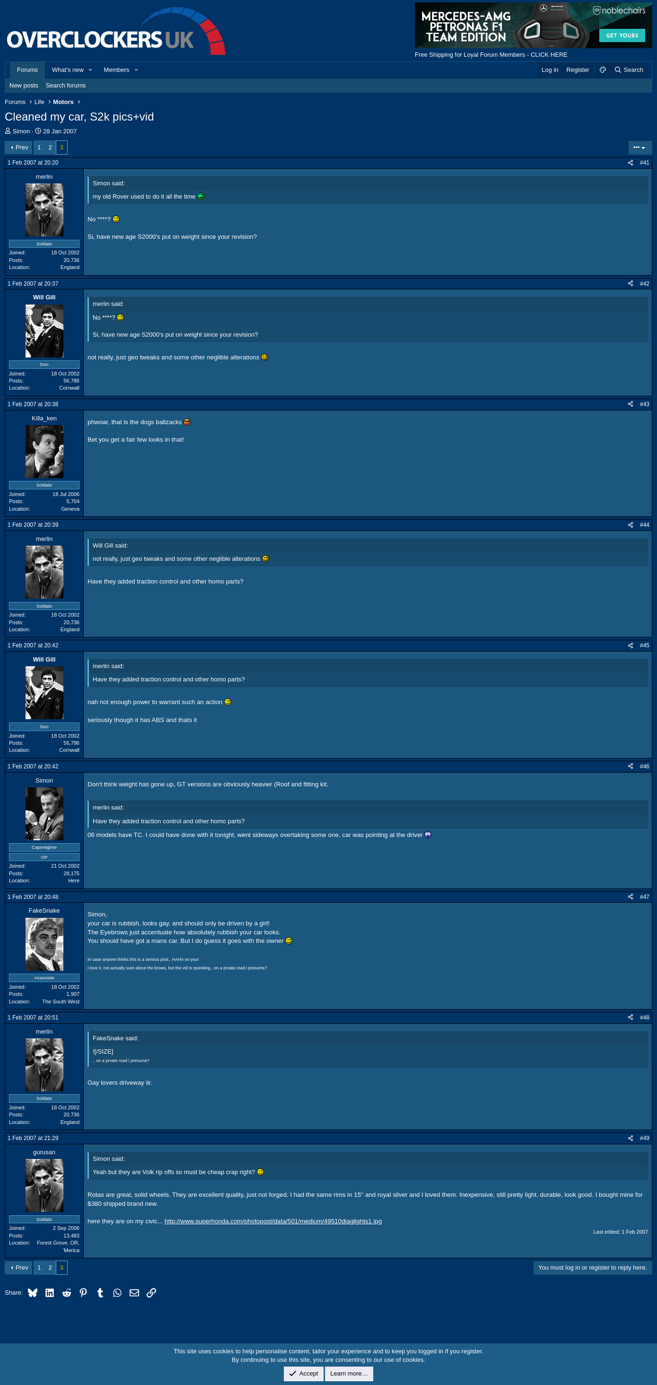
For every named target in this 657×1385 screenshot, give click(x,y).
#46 (644, 766)
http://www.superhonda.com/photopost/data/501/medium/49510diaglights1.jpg (273, 1221)
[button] (91, 70)
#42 (644, 283)
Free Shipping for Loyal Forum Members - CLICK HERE (491, 54)
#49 (644, 1138)
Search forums (66, 85)
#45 (644, 645)
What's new (68, 69)
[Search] (628, 70)
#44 (644, 525)
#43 (644, 404)
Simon (21, 131)
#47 (644, 897)
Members (116, 69)
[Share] (630, 162)
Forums (27, 69)
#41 (644, 162)
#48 (644, 1017)
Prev (22, 147)
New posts (23, 85)
